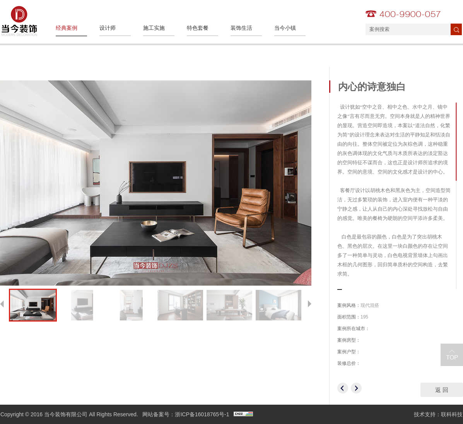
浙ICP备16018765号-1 (202, 414)
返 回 (441, 390)
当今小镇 (285, 28)
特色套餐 (197, 28)
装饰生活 (241, 28)
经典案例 (66, 28)
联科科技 (452, 414)
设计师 (107, 28)
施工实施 (154, 28)
